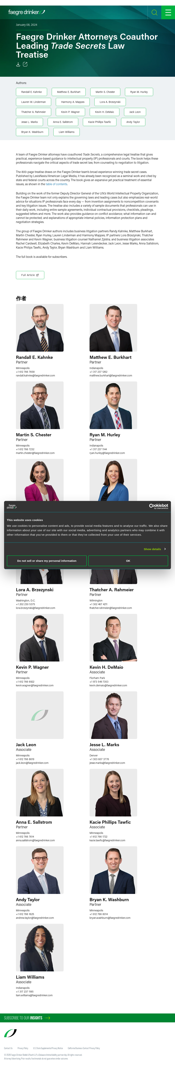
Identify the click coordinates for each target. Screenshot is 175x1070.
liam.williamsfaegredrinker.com (34, 995)
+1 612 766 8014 (99, 914)
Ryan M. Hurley (139, 92)
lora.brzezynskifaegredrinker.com (35, 608)
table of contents (56, 184)
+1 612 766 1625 (25, 914)
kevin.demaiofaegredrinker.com (108, 685)
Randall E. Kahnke (31, 92)
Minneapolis (22, 368)
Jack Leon (135, 112)
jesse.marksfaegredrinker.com (107, 763)
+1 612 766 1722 (98, 836)
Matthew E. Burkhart (68, 92)
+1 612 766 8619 (25, 759)
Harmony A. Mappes (72, 102)
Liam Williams (66, 132)
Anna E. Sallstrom (63, 122)
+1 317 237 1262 (98, 371)
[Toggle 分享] (25, 64)
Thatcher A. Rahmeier (33, 112)
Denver (94, 755)
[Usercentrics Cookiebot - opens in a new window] (152, 506)
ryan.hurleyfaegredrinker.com (107, 453)
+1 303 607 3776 (99, 759)
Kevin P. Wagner (70, 112)
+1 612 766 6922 (25, 681)
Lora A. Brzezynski (110, 102)
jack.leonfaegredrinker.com (32, 763)
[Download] (18, 64)
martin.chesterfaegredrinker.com (35, 453)
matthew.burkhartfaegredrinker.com (111, 375)
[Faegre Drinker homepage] (26, 12)
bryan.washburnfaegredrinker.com (110, 917)
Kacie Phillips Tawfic (99, 122)
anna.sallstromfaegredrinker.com (35, 840)
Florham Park (97, 678)
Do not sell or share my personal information (46, 560)
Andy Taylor (133, 122)
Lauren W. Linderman (33, 102)
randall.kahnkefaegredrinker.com (35, 375)
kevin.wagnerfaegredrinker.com (35, 685)
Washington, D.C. (25, 600)
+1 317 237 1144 (98, 449)
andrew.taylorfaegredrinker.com (35, 917)
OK (128, 560)
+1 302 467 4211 (98, 604)
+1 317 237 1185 (25, 991)
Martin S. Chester (105, 92)
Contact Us (8, 1048)
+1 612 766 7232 (25, 449)
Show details (152, 548)
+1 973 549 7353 (99, 681)
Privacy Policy (23, 1048)
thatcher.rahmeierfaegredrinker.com (111, 608)
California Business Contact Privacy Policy (84, 1048)
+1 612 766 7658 (25, 371)
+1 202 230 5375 (25, 604)
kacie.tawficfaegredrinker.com (107, 840)
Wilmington (96, 600)
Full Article (30, 275)
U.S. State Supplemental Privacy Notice (48, 1048)
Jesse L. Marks (29, 122)
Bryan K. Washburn (32, 132)
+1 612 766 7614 (25, 836)
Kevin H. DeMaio (104, 112)
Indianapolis (96, 368)
